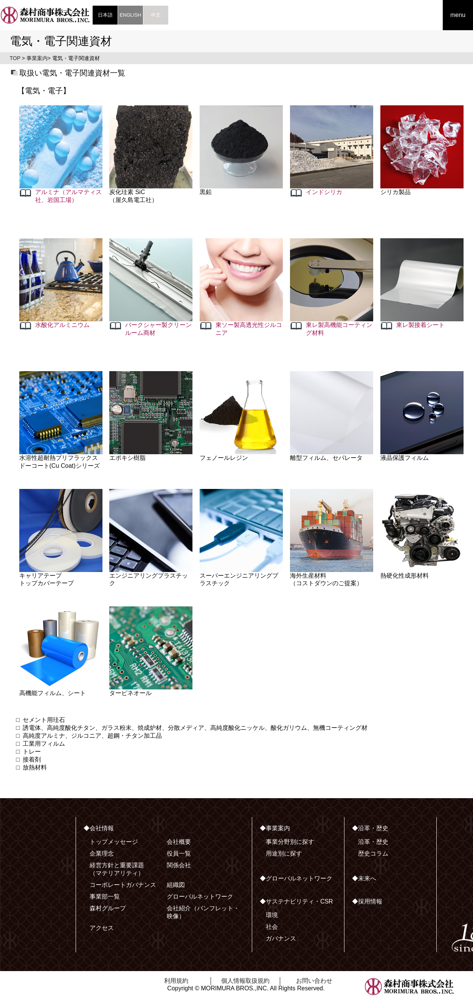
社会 (272, 927)
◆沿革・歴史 (370, 828)
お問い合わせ (314, 980)
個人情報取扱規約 (245, 980)
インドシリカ (324, 192)
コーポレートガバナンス (123, 885)
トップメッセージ (114, 842)
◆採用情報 (367, 901)
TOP (15, 58)
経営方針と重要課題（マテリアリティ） (117, 869)
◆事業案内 (275, 828)
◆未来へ (364, 878)
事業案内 (37, 58)
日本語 (105, 15)
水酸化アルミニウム (62, 325)
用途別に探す (284, 853)
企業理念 (102, 853)
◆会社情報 (99, 828)
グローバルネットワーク (200, 896)
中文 (156, 15)
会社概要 (179, 842)
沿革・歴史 (373, 842)
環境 (272, 915)
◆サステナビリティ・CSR (296, 901)
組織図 (176, 885)
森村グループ (108, 908)
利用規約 (176, 980)
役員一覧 (179, 853)
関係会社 (179, 865)
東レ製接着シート (420, 325)
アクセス (102, 928)
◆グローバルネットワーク (296, 878)
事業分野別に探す (290, 842)
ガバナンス (281, 938)
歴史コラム (373, 853)
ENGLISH (130, 15)
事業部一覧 (105, 896)
